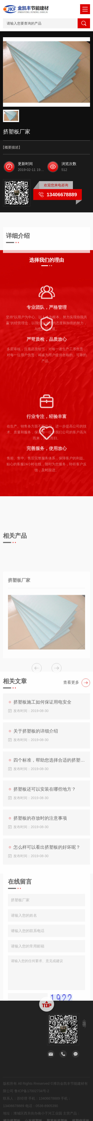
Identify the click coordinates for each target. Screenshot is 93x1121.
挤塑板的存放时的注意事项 (38, 883)
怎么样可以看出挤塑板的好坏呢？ (44, 912)
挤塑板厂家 (19, 654)
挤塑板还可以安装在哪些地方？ (42, 854)
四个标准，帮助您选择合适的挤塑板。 (47, 825)
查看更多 (76, 748)
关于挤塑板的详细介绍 (33, 796)
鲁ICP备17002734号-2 (31, 1109)
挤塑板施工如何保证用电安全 (40, 767)
